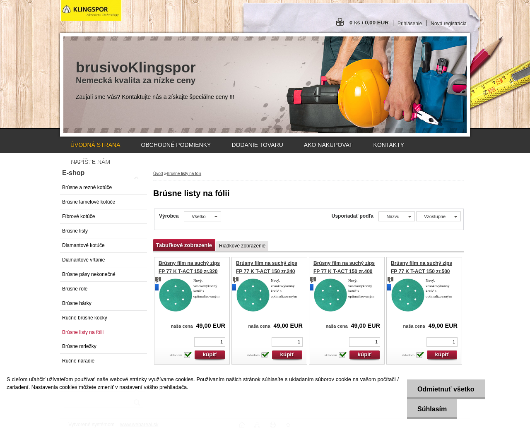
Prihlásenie (410, 23)
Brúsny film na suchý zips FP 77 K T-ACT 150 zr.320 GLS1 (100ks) (189, 271)
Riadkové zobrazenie (242, 246)
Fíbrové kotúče (78, 216)
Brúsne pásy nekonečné (89, 274)
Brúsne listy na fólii (83, 332)
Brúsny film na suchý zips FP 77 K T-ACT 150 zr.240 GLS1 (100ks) (266, 271)
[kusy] (209, 342)
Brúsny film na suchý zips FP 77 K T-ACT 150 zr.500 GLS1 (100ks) (421, 271)
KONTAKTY (388, 145)
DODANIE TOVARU (257, 145)
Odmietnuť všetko (445, 389)
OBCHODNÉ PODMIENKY (176, 145)
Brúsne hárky (77, 303)
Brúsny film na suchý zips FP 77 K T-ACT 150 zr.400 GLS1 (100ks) (344, 271)
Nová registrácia (449, 23)
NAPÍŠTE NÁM (90, 161)
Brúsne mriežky (79, 346)
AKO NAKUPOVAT (328, 145)
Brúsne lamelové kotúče (88, 202)
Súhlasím (432, 409)
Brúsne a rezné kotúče (87, 187)
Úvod (158, 173)
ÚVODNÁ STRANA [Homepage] (95, 145)
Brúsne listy (75, 231)
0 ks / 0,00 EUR (369, 22)
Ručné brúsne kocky (84, 318)
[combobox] (396, 216)
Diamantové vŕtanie (83, 260)
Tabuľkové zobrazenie (184, 245)
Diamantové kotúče (83, 245)
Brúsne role (74, 289)
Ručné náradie (78, 361)
